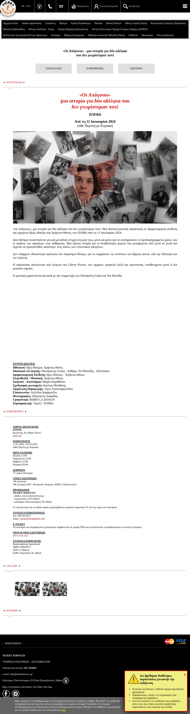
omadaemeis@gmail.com (32, 518)
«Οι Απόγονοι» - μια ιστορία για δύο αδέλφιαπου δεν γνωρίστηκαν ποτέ (95, 53)
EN (28, 6)
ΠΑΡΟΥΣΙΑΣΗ (53, 68)
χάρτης (17, 435)
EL (23, 6)
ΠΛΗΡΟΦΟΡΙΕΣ (95, 68)
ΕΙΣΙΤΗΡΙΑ (136, 68)
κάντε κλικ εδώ (20, 535)
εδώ (64, 710)
